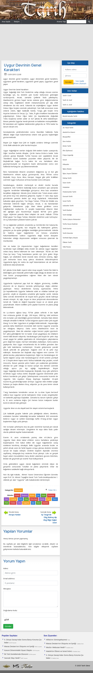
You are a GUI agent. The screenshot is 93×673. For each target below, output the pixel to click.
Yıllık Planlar (67, 247)
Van (33, 503)
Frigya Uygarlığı (68, 155)
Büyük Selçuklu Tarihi (70, 116)
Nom (20, 499)
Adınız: (5, 568)
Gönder (8, 626)
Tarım (55, 499)
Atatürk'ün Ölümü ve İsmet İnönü (59, 651)
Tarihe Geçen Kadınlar (70, 224)
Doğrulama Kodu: (10, 610)
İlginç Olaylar (67, 169)
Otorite (42, 499)
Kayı (6, 499)
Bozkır (32, 495)
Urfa (19, 503)
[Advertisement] (46, 42)
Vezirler (45, 503)
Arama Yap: (61, 22)
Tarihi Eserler (67, 229)
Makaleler (66, 187)
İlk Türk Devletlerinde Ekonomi (16, 654)
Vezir (38, 503)
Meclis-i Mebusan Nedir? (56, 647)
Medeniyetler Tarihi (69, 192)
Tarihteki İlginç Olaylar (70, 238)
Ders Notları (67, 141)
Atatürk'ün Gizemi (69, 132)
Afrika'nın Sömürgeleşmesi (56, 640)
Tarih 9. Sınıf (67, 96)
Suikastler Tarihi (68, 206)
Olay (26, 499)
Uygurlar (26, 503)
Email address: (9, 578)
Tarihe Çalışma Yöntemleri (72, 219)
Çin (38, 495)
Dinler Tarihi (67, 146)
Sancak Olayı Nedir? (12, 658)
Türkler (12, 503)
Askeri (17, 495)
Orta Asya (33, 499)
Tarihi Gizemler (68, 233)
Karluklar (51, 495)
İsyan (44, 495)
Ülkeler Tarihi (67, 242)
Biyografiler (67, 137)
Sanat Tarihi (67, 201)
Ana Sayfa (6, 22)
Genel (65, 160)
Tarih (48, 499)
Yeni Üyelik (79, 81)
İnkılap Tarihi (67, 178)
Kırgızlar (13, 499)
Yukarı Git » (52, 490)
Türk (6, 503)
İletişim (17, 22)
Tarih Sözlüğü (67, 215)
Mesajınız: (7, 588)
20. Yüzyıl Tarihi (68, 128)
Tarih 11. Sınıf (67, 105)
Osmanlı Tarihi (68, 196)
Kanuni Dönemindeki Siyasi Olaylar (18, 650)
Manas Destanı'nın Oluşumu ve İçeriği (19, 646)
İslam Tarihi (67, 183)
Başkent (25, 495)
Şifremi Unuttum (79, 83)
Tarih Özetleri (67, 210)
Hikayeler (66, 164)
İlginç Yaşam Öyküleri (70, 174)
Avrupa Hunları (15, 514)
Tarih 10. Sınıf (67, 100)
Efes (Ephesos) (68, 151)
